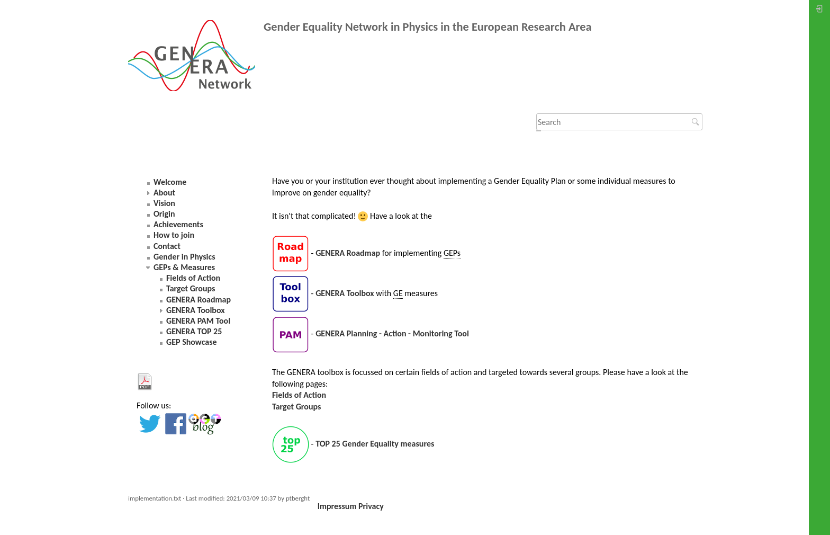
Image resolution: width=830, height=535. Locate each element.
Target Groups (296, 407)
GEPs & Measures (184, 267)
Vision (164, 203)
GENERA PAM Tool (198, 321)
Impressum (337, 506)
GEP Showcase (191, 342)
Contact (167, 246)
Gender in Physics (184, 257)
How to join (174, 235)
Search (697, 122)
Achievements (178, 224)
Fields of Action (299, 395)
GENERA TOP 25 (194, 331)
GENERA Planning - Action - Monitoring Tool (392, 334)
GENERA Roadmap (347, 253)
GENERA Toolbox (344, 293)
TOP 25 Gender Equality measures (374, 444)
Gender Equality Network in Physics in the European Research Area (428, 27)
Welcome (170, 182)
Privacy (371, 506)
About (164, 193)
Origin (164, 214)
